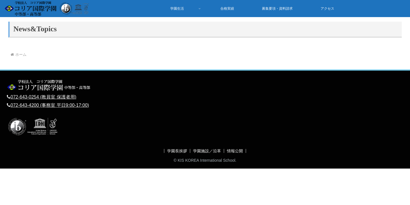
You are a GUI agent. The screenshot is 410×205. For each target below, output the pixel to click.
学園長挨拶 (177, 151)
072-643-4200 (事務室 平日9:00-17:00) (50, 105)
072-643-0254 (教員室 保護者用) (43, 97)
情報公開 (235, 151)
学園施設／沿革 (207, 151)
